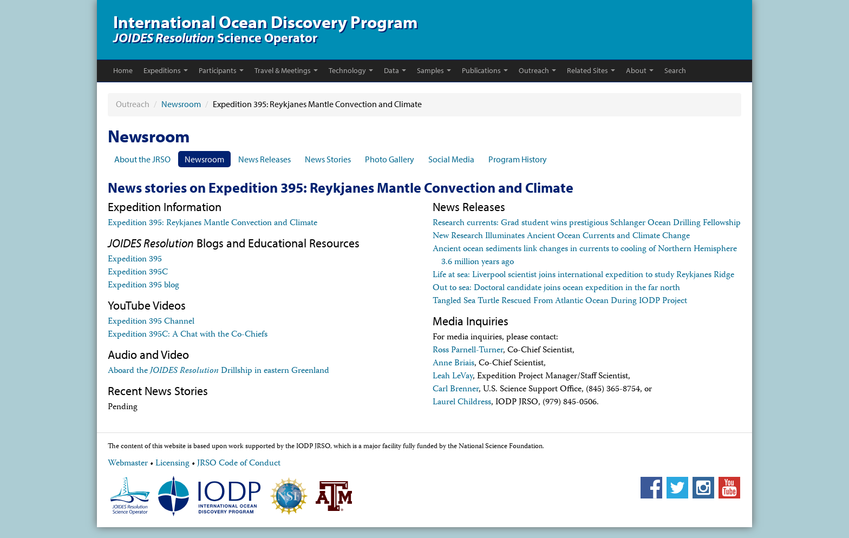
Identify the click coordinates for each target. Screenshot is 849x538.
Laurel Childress (462, 403)
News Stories (328, 159)
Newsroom (181, 104)
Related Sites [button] (591, 70)
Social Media (451, 159)
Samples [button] (434, 70)
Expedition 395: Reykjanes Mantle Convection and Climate (212, 223)
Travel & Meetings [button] (286, 70)
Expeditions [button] (165, 70)
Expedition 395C (138, 273)
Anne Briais (453, 364)
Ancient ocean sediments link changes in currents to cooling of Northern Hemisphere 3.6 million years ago (585, 256)
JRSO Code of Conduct (238, 464)
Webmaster (128, 464)
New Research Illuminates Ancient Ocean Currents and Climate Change (561, 236)
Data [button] (395, 70)
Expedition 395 (135, 260)
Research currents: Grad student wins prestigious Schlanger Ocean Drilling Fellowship (587, 223)
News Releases (264, 159)
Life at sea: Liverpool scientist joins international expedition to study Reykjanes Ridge (583, 275)
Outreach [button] (537, 70)
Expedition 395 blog (143, 286)
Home (123, 70)
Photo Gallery (389, 159)
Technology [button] (351, 70)
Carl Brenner (456, 390)
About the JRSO (142, 159)
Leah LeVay (453, 377)
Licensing (172, 464)
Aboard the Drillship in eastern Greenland (218, 371)
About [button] (640, 70)
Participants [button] (221, 70)
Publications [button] (485, 70)
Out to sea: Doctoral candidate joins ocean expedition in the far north (556, 288)
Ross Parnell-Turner (468, 351)
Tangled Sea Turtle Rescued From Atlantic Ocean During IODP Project (560, 301)
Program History (517, 159)
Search (675, 70)
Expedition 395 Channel (151, 322)
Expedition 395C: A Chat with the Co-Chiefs (187, 335)
